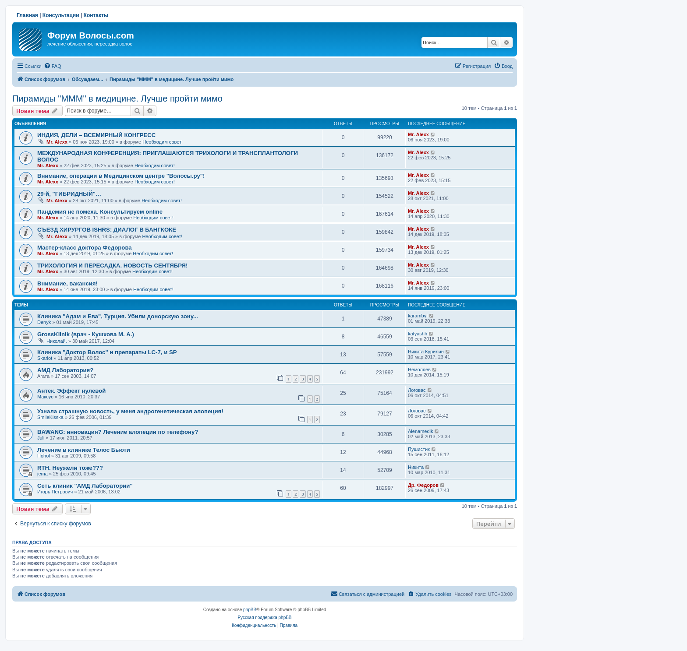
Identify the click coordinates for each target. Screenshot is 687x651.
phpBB (249, 609)
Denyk (44, 322)
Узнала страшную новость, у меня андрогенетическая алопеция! (130, 411)
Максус (45, 396)
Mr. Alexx (56, 141)
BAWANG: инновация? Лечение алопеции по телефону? (117, 432)
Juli (41, 437)
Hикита (416, 467)
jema (42, 473)
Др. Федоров (423, 485)
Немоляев (419, 369)
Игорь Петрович (55, 491)
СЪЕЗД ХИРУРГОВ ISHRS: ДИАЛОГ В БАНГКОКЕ (106, 229)
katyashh (417, 333)
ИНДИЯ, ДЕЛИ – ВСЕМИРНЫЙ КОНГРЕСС (96, 135)
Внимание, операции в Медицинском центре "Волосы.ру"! (121, 175)
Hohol (43, 455)
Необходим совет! (162, 141)
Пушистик (419, 449)
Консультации (60, 15)
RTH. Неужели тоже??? (70, 467)
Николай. (56, 341)
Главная (27, 15)
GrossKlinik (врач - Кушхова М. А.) (85, 334)
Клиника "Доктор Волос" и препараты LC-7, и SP (107, 352)
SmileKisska (50, 417)
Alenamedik (420, 431)
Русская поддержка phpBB (264, 617)
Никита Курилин (426, 351)
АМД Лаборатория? (65, 370)
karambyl (418, 315)
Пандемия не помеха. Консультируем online (100, 211)
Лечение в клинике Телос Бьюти (83, 450)
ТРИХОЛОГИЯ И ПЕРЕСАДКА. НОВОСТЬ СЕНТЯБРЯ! (112, 265)
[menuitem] (52, 66)
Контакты (96, 15)
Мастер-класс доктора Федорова (84, 247)
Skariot (44, 358)
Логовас (417, 390)
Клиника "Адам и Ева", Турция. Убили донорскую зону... (117, 316)
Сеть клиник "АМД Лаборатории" (85, 485)
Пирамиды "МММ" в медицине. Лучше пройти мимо (117, 98)
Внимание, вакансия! (67, 283)
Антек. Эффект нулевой (71, 390)
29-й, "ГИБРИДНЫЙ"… (69, 193)
